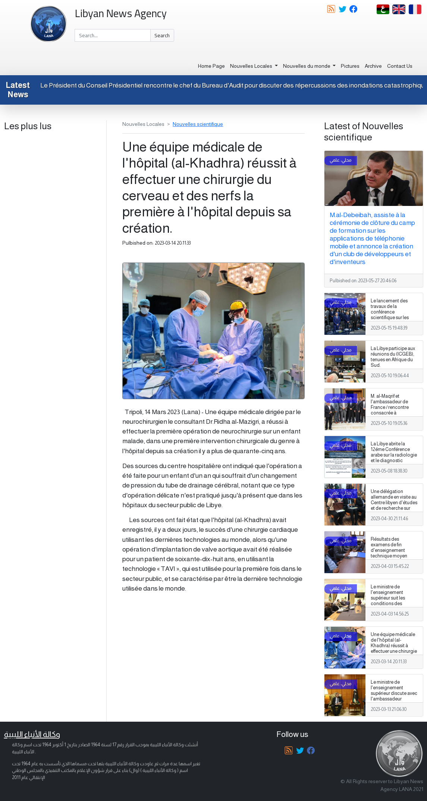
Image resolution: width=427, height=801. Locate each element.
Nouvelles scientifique (198, 124)
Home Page (211, 66)
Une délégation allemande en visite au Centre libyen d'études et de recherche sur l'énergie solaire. (394, 502)
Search (162, 35)
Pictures (350, 66)
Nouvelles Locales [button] (251, 66)
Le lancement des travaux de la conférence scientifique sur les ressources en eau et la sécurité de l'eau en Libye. (393, 317)
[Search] (112, 35)
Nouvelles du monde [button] (307, 66)
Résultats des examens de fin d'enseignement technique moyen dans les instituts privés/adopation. (389, 553)
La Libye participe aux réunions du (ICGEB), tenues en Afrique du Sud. (393, 357)
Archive (373, 66)
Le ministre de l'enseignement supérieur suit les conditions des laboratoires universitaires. (388, 601)
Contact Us (399, 66)
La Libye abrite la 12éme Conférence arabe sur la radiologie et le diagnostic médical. (394, 455)
